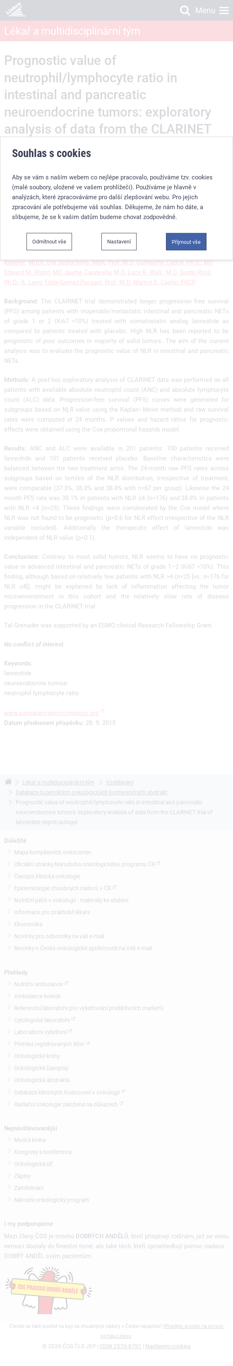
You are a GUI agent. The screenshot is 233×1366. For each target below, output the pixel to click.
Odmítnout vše (49, 233)
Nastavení (119, 233)
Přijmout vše (186, 233)
